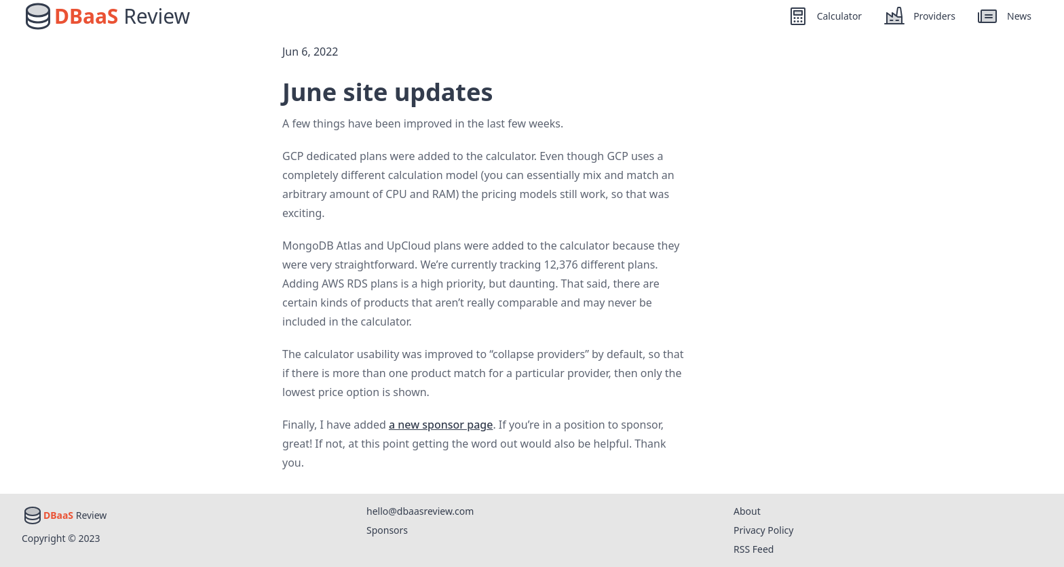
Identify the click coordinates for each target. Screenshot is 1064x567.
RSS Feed (754, 549)
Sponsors (387, 530)
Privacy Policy (763, 530)
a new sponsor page (441, 424)
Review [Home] (122, 16)
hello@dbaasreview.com (420, 511)
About (747, 511)
